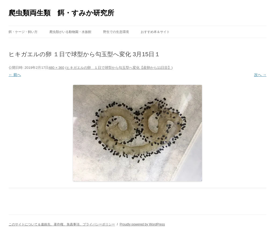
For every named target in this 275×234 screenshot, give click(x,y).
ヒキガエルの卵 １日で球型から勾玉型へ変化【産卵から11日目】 (118, 68)
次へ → (260, 75)
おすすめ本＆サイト (155, 32)
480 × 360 (56, 68)
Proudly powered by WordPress (142, 224)
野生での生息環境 (116, 32)
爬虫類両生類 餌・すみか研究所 (61, 13)
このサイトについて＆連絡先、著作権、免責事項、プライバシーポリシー (62, 224)
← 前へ (15, 75)
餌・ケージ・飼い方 (23, 32)
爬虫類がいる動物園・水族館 (70, 32)
